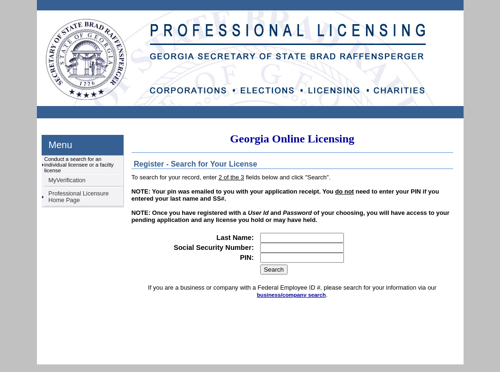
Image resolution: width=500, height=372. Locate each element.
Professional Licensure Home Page (78, 197)
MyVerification (66, 180)
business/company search (291, 295)
